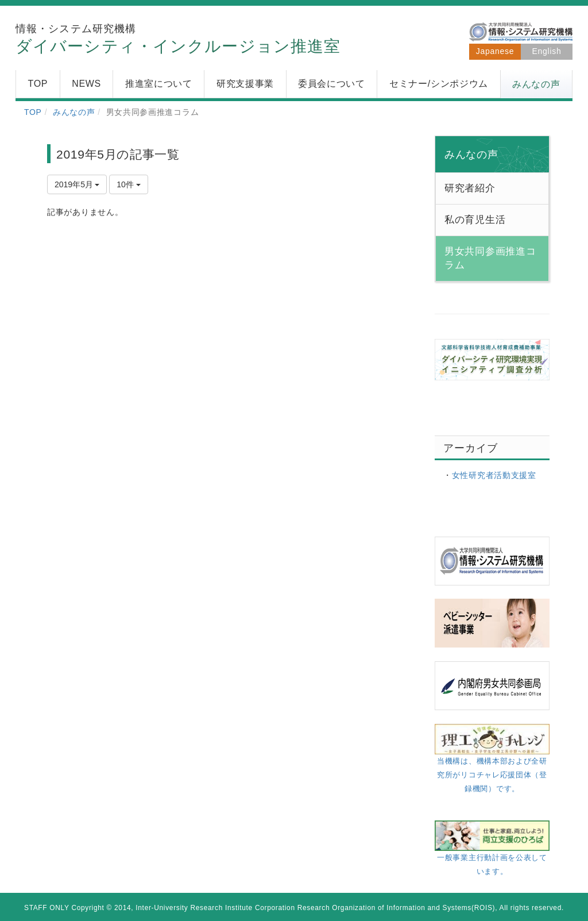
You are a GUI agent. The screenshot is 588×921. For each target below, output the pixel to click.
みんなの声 (74, 112)
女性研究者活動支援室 (494, 475)
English (547, 51)
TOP (33, 112)
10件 (128, 184)
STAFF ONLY (46, 908)
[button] (536, 84)
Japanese (495, 51)
